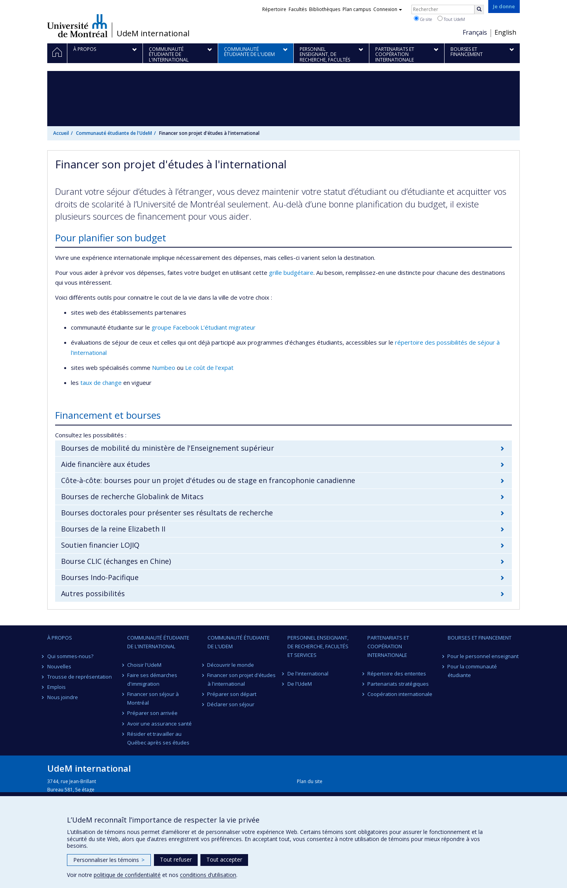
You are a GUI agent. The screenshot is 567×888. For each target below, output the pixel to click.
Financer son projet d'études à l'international (242, 679)
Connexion (387, 9)
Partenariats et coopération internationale (388, 646)
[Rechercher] (479, 9)
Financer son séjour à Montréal (153, 698)
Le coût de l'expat (209, 367)
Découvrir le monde (231, 664)
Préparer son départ (232, 694)
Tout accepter (224, 859)
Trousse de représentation (79, 676)
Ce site (423, 19)
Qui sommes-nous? (70, 656)
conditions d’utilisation (208, 875)
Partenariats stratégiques (398, 683)
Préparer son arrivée (152, 712)
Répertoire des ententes (396, 673)
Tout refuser (176, 859)
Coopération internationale (399, 694)
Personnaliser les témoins (109, 860)
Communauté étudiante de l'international (158, 642)
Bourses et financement (479, 637)
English (505, 32)
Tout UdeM (451, 19)
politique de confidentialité (127, 875)
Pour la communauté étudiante (472, 671)
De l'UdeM (299, 683)
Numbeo (163, 367)
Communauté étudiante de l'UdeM (114, 133)
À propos (59, 637)
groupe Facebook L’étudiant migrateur (204, 327)
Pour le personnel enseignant (483, 656)
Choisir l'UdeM (144, 664)
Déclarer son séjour (231, 704)
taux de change (101, 382)
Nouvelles (59, 666)
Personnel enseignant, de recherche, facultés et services (317, 646)
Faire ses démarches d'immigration (152, 679)
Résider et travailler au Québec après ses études (158, 738)
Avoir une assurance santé (159, 723)
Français (475, 32)
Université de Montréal (77, 25)
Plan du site (309, 781)
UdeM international (153, 33)
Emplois (56, 686)
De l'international (307, 673)
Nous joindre (62, 697)
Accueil (61, 133)
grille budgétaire (291, 272)
